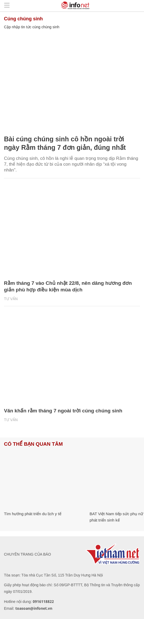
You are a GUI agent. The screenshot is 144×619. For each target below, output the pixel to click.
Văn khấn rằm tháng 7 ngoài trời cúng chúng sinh (63, 410)
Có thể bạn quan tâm (33, 444)
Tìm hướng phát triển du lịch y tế (32, 513)
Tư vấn (11, 299)
